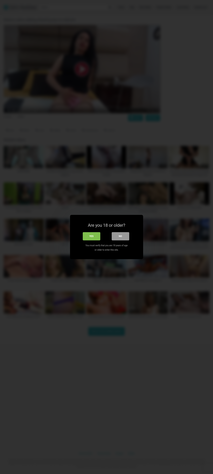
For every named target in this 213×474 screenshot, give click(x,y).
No (120, 236)
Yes (91, 236)
